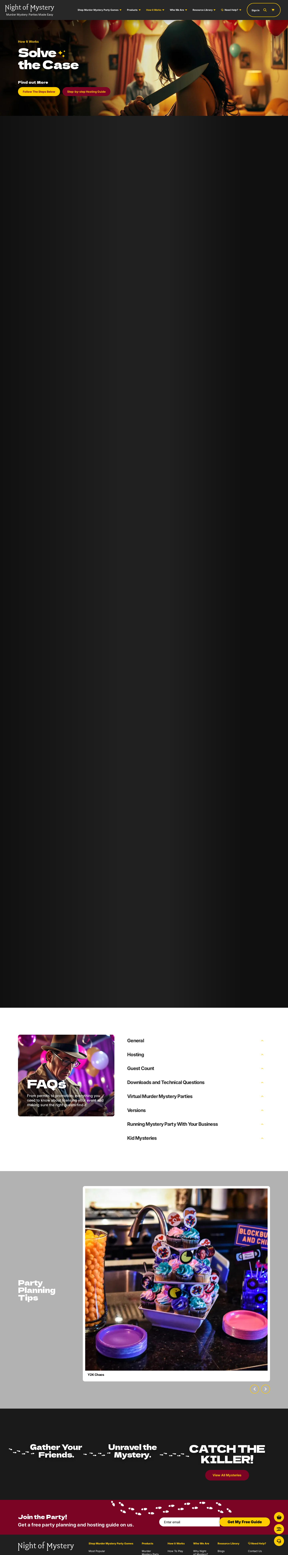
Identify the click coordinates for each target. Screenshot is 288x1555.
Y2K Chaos (96, 1375)
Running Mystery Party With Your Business (172, 1124)
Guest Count (140, 1068)
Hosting (135, 1054)
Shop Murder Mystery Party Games (98, 9)
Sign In (255, 10)
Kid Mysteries (142, 1138)
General (135, 1040)
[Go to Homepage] (29, 10)
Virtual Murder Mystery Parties (159, 1096)
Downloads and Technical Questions (165, 1082)
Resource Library (203, 9)
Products (132, 9)
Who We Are (177, 9)
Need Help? (229, 9)
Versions (136, 1110)
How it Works (153, 9)
